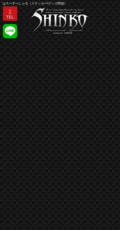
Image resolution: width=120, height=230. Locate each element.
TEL (10, 17)
